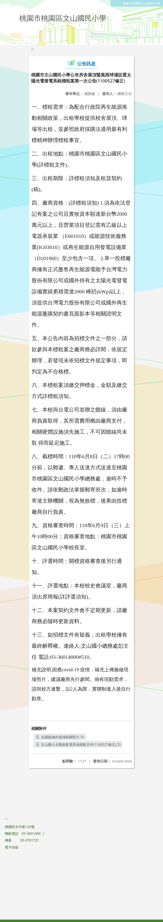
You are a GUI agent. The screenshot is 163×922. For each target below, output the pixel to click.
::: (114, 3)
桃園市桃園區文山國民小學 (141, 3)
